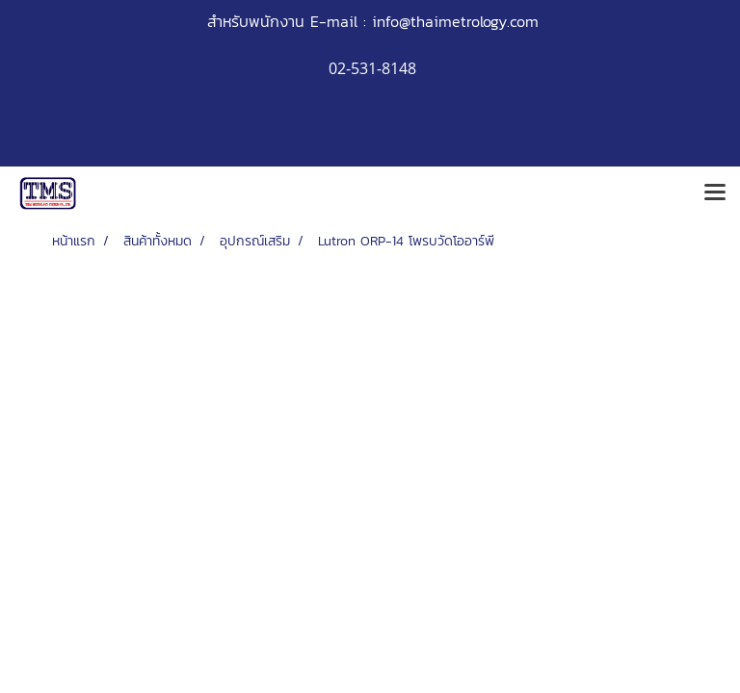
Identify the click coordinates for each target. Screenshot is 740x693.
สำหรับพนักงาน (255, 21)
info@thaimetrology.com (455, 21)
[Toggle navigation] (715, 193)
